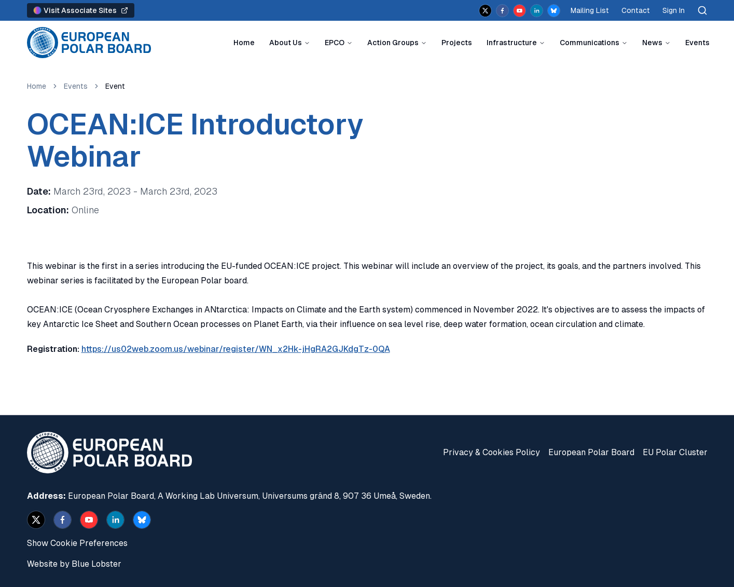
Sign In (673, 10)
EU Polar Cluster (675, 452)
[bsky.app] (553, 10)
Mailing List (590, 10)
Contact (635, 10)
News (652, 42)
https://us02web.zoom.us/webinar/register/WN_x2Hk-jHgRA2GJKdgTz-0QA (235, 349)
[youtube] (519, 10)
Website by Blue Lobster (74, 564)
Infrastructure (512, 42)
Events (697, 42)
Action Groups (393, 42)
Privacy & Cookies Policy (491, 452)
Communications (589, 42)
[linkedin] (536, 10)
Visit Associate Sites (80, 10)
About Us (285, 42)
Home (244, 42)
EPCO (334, 42)
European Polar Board (591, 452)
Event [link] (115, 86)
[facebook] (502, 10)
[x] (485, 10)
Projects (456, 42)
